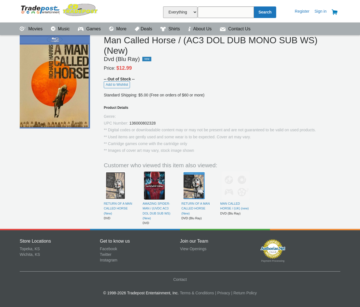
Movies (32, 28)
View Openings (193, 249)
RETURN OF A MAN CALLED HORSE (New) (118, 208)
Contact (180, 279)
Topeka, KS (30, 249)
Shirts (170, 28)
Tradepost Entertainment (60, 10)
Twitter (105, 254)
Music (61, 28)
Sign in (320, 11)
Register (302, 11)
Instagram (108, 260)
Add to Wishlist (117, 85)
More (118, 28)
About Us (200, 28)
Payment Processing (273, 260)
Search (265, 12)
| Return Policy (244, 293)
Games (90, 28)
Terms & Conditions (197, 293)
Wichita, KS (30, 254)
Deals (144, 28)
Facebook (108, 249)
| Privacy (222, 293)
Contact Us (235, 28)
